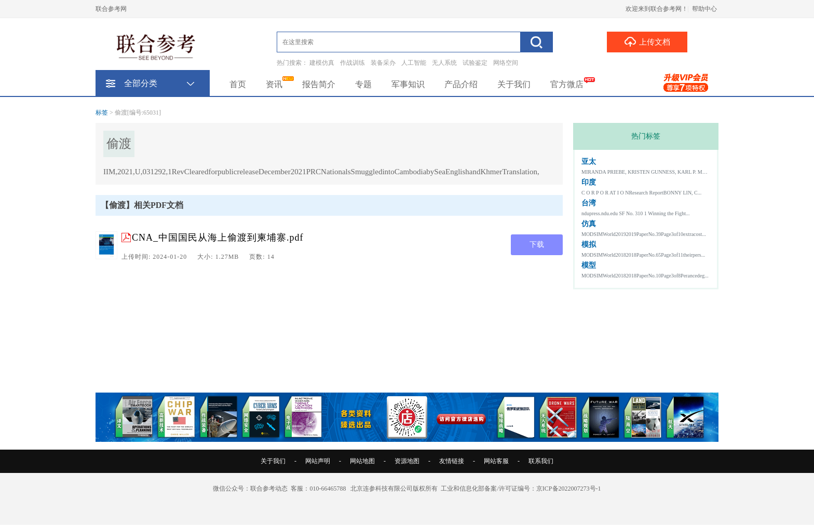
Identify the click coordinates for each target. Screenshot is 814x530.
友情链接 (451, 461)
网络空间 (505, 62)
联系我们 (540, 461)
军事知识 (408, 84)
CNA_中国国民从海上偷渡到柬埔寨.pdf (218, 237)
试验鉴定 (475, 62)
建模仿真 (321, 62)
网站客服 (496, 461)
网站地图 (362, 461)
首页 (237, 84)
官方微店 (567, 84)
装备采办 (383, 62)
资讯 (274, 84)
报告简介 (318, 84)
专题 (363, 84)
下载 (537, 244)
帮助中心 (704, 8)
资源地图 (407, 461)
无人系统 (444, 62)
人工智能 (413, 62)
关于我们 (514, 84)
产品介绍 (461, 84)
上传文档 (647, 41)
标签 (102, 112)
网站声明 (317, 461)
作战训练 (352, 62)
